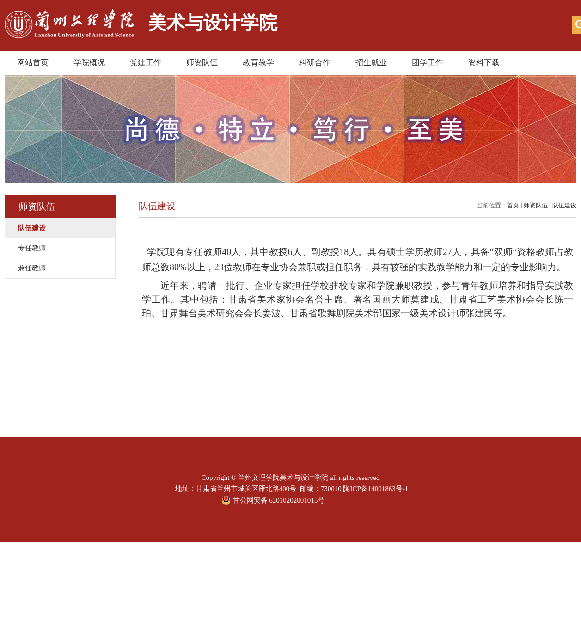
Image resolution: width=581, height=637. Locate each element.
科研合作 (314, 62)
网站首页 (33, 62)
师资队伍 (202, 62)
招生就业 (371, 62)
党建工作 (145, 62)
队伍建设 (564, 205)
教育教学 (258, 62)
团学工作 (427, 62)
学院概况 (89, 62)
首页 (513, 205)
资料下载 (484, 62)
